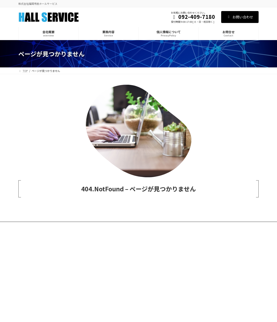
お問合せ (95, 226)
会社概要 (28, 226)
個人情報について (71, 226)
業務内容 (47, 226)
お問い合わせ (240, 17)
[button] (220, 243)
